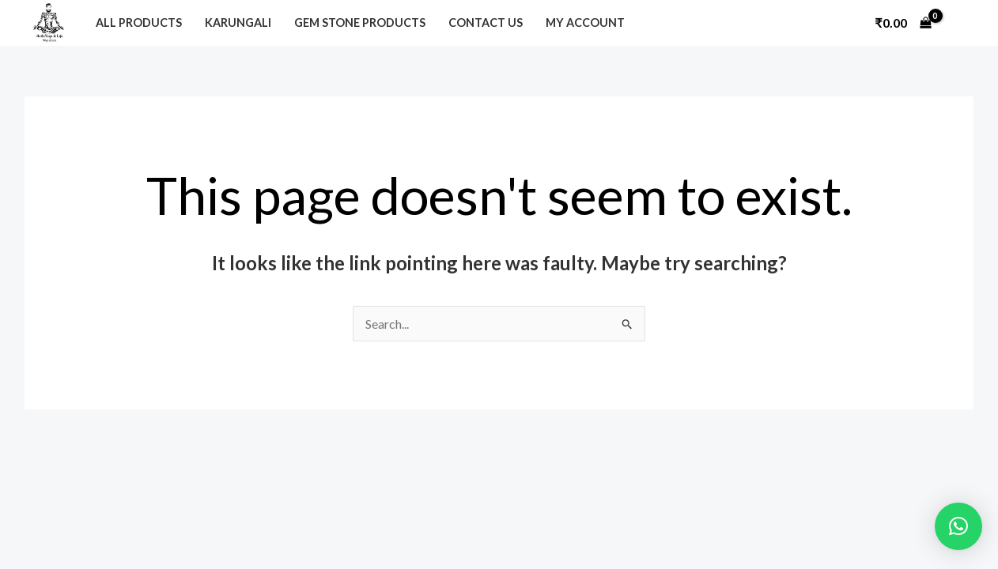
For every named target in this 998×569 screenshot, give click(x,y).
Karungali (238, 22)
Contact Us (485, 22)
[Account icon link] (962, 23)
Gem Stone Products (359, 22)
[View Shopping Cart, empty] (903, 23)
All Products (139, 22)
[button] (958, 526)
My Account (585, 22)
